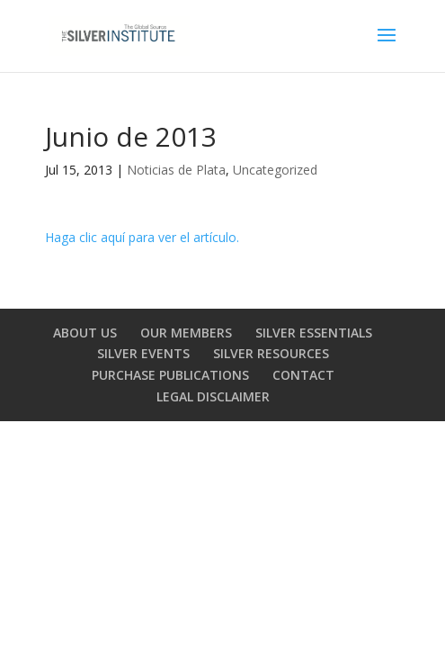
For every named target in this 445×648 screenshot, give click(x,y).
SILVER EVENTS (143, 353)
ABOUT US (85, 332)
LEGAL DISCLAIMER (213, 396)
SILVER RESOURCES (271, 353)
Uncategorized (275, 169)
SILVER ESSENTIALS (313, 332)
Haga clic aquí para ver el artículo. (142, 237)
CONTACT (303, 374)
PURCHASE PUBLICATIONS (170, 374)
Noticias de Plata (176, 169)
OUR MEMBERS (186, 332)
